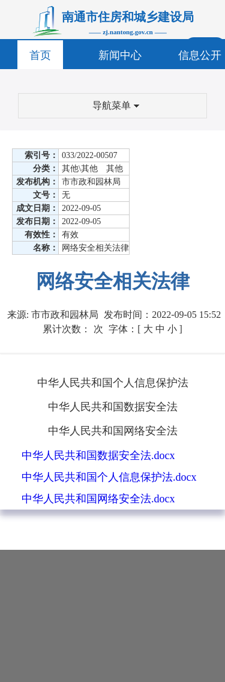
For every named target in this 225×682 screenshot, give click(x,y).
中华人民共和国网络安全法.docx (98, 499)
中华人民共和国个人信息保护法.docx (109, 477)
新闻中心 (120, 55)
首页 (40, 55)
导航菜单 (115, 105)
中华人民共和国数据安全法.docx (98, 455)
